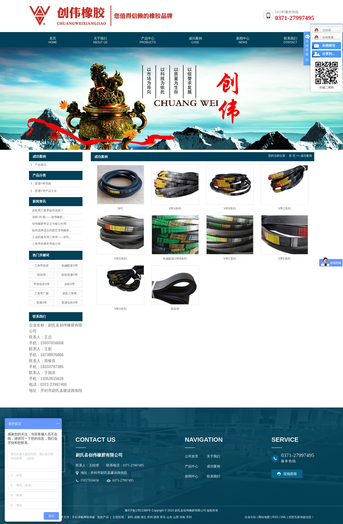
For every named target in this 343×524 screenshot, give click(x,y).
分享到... (328, 54)
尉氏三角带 (70, 293)
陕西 (156, 517)
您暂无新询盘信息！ (301, 517)
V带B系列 (229, 208)
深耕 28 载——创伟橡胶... (48, 217)
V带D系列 (120, 258)
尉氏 (130, 517)
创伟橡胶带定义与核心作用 (49, 223)
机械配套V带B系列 (175, 258)
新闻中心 (243, 40)
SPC (120, 208)
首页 (52, 40)
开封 (189, 517)
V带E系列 (284, 258)
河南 (182, 517)
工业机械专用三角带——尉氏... (52, 237)
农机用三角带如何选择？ (47, 210)
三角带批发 (41, 265)
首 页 (292, 155)
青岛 (163, 517)
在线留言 (328, 45)
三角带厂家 (41, 293)
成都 (137, 517)
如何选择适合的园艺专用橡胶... (52, 230)
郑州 (150, 517)
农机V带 (69, 284)
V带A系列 (175, 208)
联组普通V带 (70, 275)
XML (283, 517)
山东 (169, 517)
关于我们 (100, 40)
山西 (176, 517)
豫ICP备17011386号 (138, 510)
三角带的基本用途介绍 (46, 243)
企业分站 (250, 517)
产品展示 (40, 164)
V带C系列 (284, 208)
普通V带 (41, 302)
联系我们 (290, 40)
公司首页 (191, 456)
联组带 (41, 275)
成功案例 (195, 40)
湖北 (143, 517)
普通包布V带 (70, 302)
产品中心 (148, 40)
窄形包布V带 (42, 284)
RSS (275, 517)
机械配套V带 (70, 265)
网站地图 (264, 517)
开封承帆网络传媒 (83, 517)
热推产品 (103, 517)
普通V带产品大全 (46, 191)
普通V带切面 (43, 183)
